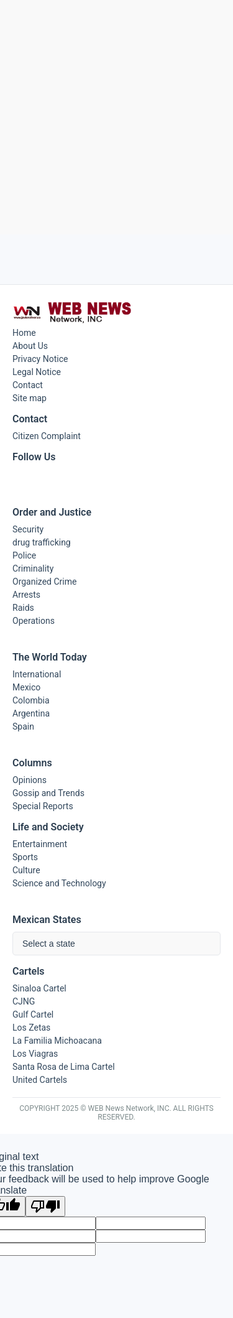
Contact (27, 385)
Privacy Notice (40, 359)
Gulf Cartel (32, 1014)
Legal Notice (36, 372)
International (36, 674)
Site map (29, 398)
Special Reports (42, 806)
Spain (23, 726)
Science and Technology (59, 883)
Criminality (32, 568)
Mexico (26, 687)
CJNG (23, 1001)
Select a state (48, 944)
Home (24, 333)
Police (24, 555)
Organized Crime (44, 582)
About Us (30, 346)
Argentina (31, 713)
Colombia (31, 700)
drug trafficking (41, 542)
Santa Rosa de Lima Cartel (63, 1067)
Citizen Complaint (46, 436)
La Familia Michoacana (57, 1041)
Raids (23, 608)
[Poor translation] (45, 1206)
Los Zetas (31, 1028)
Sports (25, 857)
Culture (26, 870)
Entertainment (39, 844)
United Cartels (39, 1080)
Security (27, 529)
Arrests (26, 595)
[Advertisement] (116, 117)
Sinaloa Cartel (39, 988)
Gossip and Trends (48, 793)
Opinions (29, 780)
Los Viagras (35, 1054)
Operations (33, 621)
